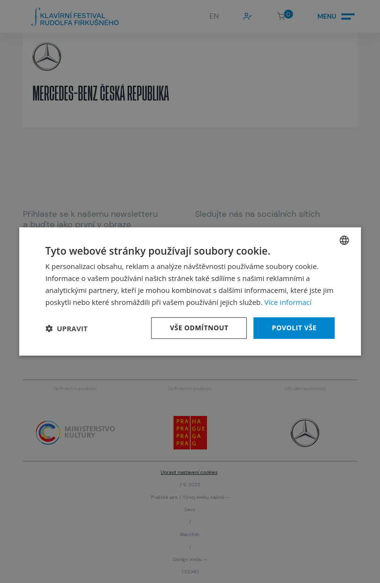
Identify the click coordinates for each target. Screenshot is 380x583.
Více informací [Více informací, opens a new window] (288, 302)
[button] (66, 328)
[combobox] (344, 240)
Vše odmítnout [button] (199, 327)
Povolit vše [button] (294, 327)
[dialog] (190, 291)
